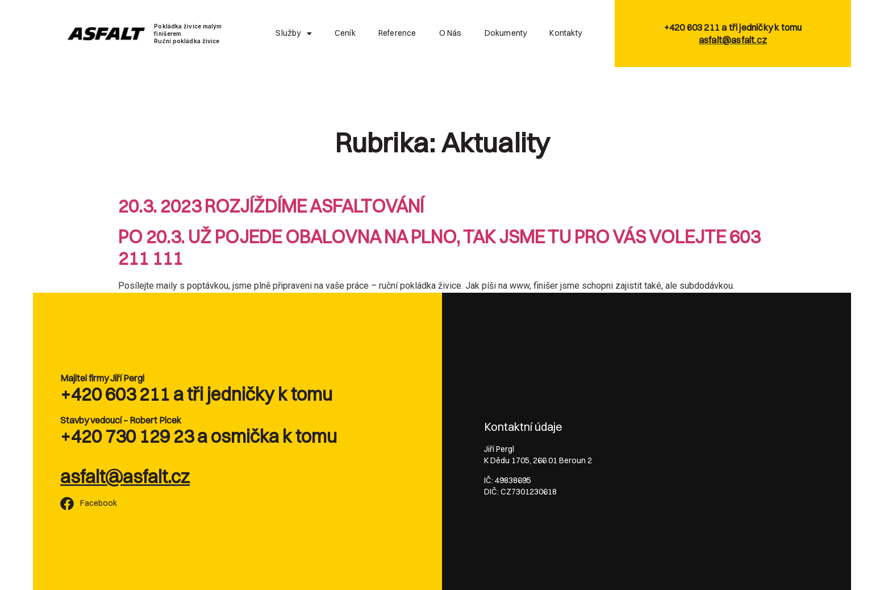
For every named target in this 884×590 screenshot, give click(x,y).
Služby (293, 33)
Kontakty (565, 33)
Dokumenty (506, 33)
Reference (397, 33)
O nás (450, 33)
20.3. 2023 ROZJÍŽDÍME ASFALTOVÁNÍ (271, 206)
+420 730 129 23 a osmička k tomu (198, 436)
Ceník (345, 33)
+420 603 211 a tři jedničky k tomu (196, 394)
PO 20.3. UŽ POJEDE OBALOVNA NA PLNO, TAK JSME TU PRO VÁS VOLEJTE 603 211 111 (439, 247)
